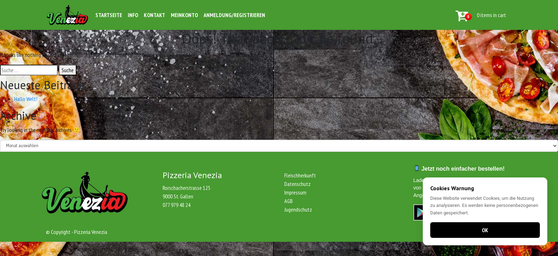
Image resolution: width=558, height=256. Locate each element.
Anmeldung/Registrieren (234, 14)
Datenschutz (297, 183)
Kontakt (154, 14)
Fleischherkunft (300, 175)
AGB (288, 200)
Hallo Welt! (25, 98)
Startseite (108, 14)
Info (133, 14)
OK (485, 230)
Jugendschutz (298, 209)
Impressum (295, 192)
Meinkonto (184, 14)
